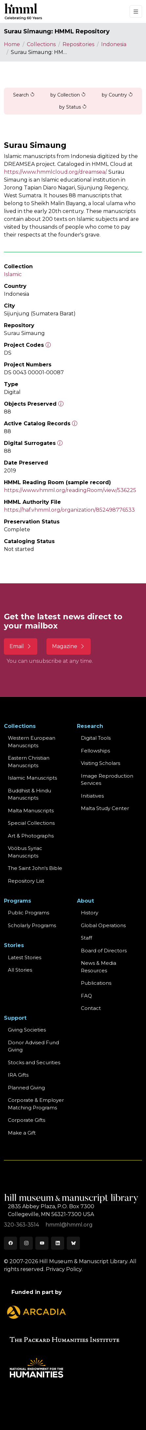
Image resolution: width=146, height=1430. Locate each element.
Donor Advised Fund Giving (33, 1046)
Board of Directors (104, 950)
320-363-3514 (22, 1225)
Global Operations (103, 925)
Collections (41, 44)
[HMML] (23, 11)
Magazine (68, 646)
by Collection (68, 95)
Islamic (13, 274)
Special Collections (31, 823)
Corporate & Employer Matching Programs (36, 1104)
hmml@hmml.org (69, 1225)
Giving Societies (27, 1030)
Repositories (78, 44)
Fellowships (95, 751)
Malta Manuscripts (31, 810)
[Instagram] (26, 1243)
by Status (73, 107)
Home (12, 44)
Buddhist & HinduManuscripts (29, 794)
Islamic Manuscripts (32, 778)
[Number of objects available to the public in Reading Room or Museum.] (74, 423)
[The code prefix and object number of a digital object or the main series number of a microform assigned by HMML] (48, 345)
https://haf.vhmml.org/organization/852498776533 (69, 510)
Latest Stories (24, 957)
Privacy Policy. (64, 1269)
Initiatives (92, 796)
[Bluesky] (73, 1243)
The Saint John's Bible (35, 868)
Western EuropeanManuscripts (31, 742)
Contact (91, 1008)
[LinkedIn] (57, 1243)
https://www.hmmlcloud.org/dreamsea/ (55, 172)
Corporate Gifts (26, 1120)
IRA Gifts (18, 1075)
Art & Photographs (31, 836)
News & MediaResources (98, 967)
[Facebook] (10, 1243)
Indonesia (113, 44)
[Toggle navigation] (136, 11)
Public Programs (28, 912)
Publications (96, 983)
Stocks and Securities (34, 1062)
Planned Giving (26, 1088)
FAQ (86, 996)
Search (24, 95)
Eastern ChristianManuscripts (28, 761)
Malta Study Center (105, 808)
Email (20, 646)
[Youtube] (41, 1243)
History (89, 912)
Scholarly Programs (32, 925)
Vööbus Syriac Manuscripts (25, 852)
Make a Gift (22, 1133)
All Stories (20, 970)
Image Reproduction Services (107, 779)
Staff (86, 938)
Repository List (26, 881)
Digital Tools (96, 738)
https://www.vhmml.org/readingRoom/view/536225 (70, 490)
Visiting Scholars (100, 763)
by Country (117, 95)
